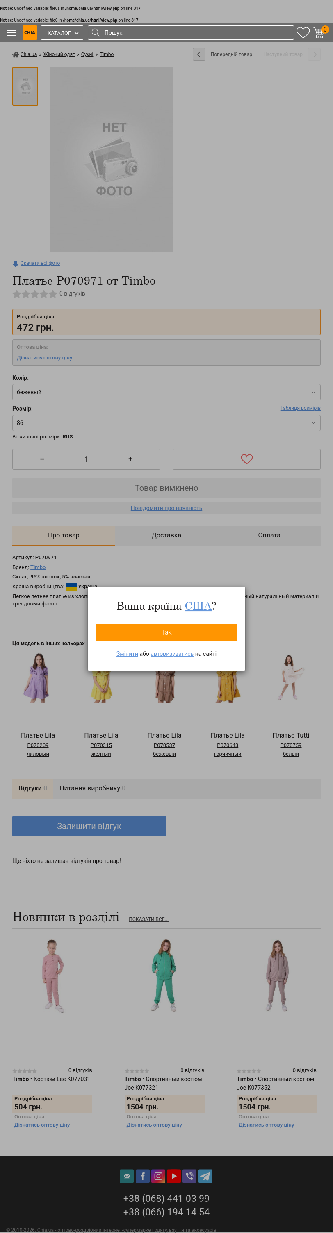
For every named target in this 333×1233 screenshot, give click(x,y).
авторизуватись (172, 653)
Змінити (127, 653)
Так (166, 632)
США (198, 605)
